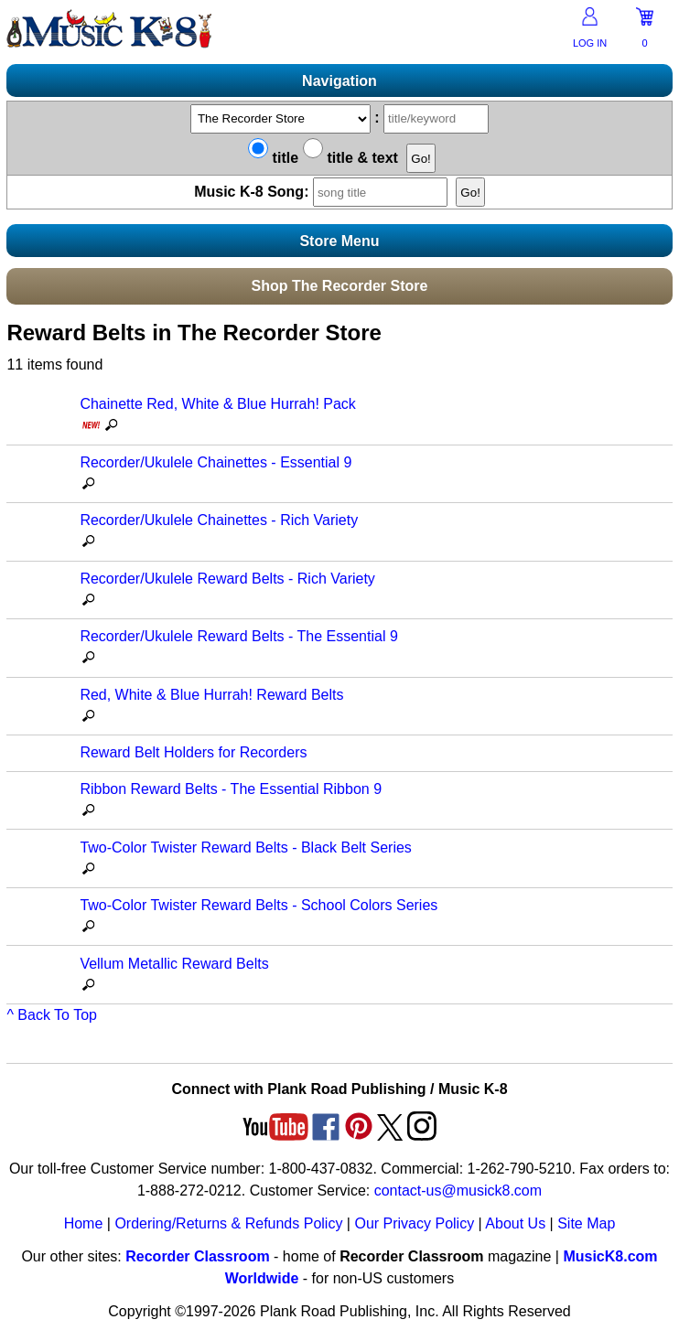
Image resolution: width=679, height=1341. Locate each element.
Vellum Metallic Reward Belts (174, 963)
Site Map (586, 1223)
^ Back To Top (51, 1015)
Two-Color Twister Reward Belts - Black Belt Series (245, 847)
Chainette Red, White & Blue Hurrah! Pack (217, 404)
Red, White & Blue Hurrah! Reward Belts (211, 695)
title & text (350, 158)
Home (83, 1223)
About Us (515, 1223)
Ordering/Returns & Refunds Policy (228, 1223)
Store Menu (339, 241)
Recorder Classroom (197, 1256)
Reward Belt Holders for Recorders (193, 752)
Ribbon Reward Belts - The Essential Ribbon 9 (231, 789)
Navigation (339, 81)
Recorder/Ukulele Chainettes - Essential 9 (215, 462)
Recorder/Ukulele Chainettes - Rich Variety (219, 520)
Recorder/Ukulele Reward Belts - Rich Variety (227, 578)
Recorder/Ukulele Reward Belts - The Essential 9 (238, 636)
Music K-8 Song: (323, 191)
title (273, 158)
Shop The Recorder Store (340, 286)
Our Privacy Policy (414, 1223)
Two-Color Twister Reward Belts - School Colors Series (258, 905)
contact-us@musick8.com (458, 1190)
